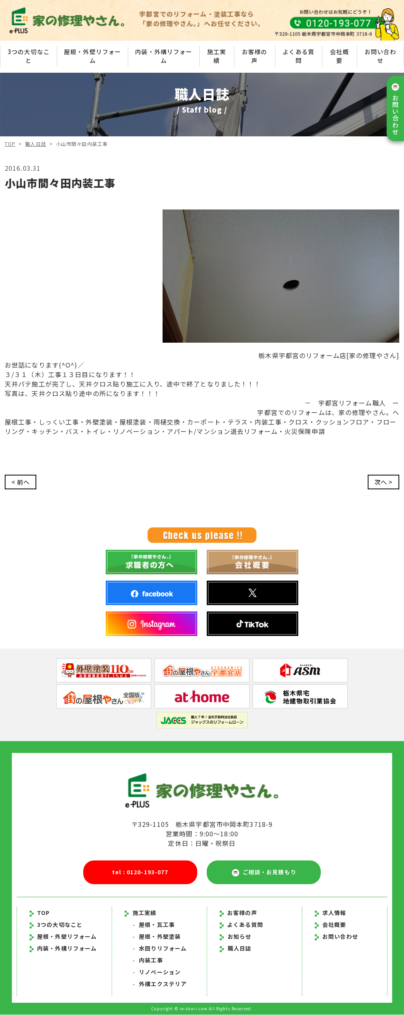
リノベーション (157, 972)
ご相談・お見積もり (264, 872)
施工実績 (216, 55)
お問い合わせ (381, 55)
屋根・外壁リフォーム (92, 55)
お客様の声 (254, 55)
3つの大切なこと (28, 55)
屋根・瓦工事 (154, 925)
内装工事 (148, 960)
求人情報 (330, 913)
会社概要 (339, 55)
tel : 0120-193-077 (140, 872)
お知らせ (239, 937)
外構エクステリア (160, 984)
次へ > (383, 482)
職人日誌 (36, 143)
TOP (10, 143)
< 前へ (21, 482)
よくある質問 (298, 55)
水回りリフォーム (160, 949)
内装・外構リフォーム (163, 55)
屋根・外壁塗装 (157, 937)
